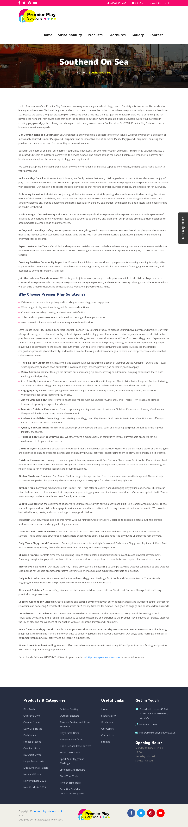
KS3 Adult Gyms (32, 754)
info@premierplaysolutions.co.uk (152, 3)
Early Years (29, 735)
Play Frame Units (69, 732)
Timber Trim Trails (70, 782)
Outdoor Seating (69, 709)
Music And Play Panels (35, 767)
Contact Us (107, 735)
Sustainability (70, 35)
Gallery (138, 35)
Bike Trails (29, 709)
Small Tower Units (70, 752)
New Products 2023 (34, 787)
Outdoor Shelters (69, 715)
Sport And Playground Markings (72, 761)
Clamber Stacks (31, 722)
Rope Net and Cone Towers (75, 745)
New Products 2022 (34, 780)
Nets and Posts (32, 774)
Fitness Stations (32, 741)
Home (47, 35)
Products (95, 35)
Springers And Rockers (72, 769)
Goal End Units (31, 748)
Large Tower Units (33, 761)
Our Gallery (107, 728)
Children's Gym (31, 715)
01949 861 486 (118, 3)
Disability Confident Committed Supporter (72, 791)
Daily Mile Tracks (32, 728)
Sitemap (105, 741)
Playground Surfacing (71, 739)
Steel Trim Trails (69, 776)
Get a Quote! (183, 228)
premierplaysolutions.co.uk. (48, 811)
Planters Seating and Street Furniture (75, 724)
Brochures (117, 35)
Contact (156, 35)
